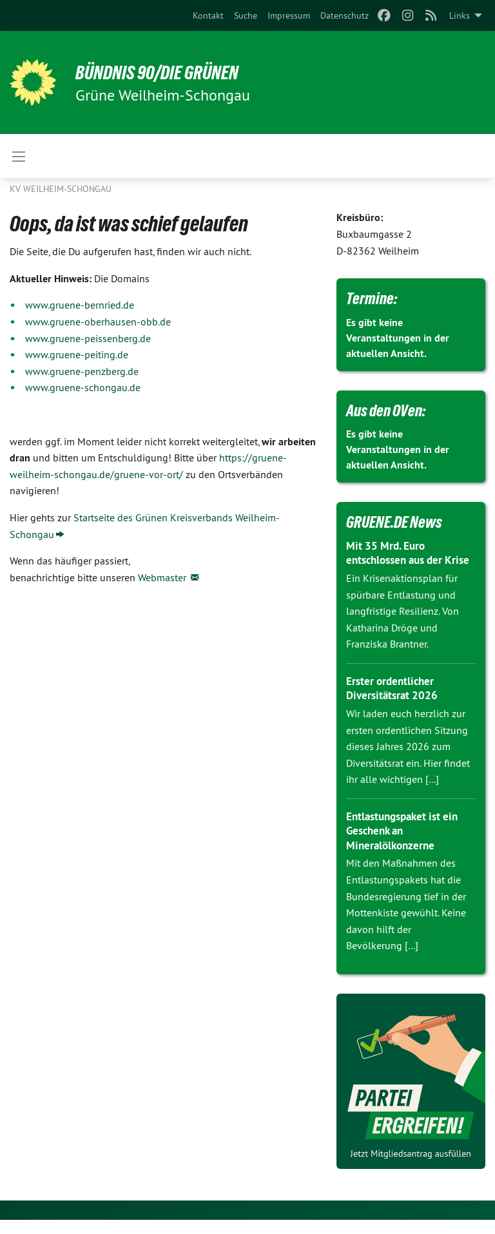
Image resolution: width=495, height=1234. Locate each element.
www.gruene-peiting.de (76, 354)
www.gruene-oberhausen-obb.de (98, 321)
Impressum (288, 15)
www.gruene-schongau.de (83, 387)
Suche (245, 15)
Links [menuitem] (459, 15)
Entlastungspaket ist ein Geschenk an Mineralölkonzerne (406, 845)
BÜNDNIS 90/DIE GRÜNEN (168, 72)
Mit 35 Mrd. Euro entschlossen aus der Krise (398, 560)
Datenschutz (344, 15)
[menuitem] (208, 15)
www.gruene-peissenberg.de (88, 338)
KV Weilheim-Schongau (61, 189)
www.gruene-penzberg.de (82, 371)
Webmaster (163, 577)
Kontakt (208, 15)
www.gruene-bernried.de (79, 304)
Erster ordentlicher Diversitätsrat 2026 (394, 702)
